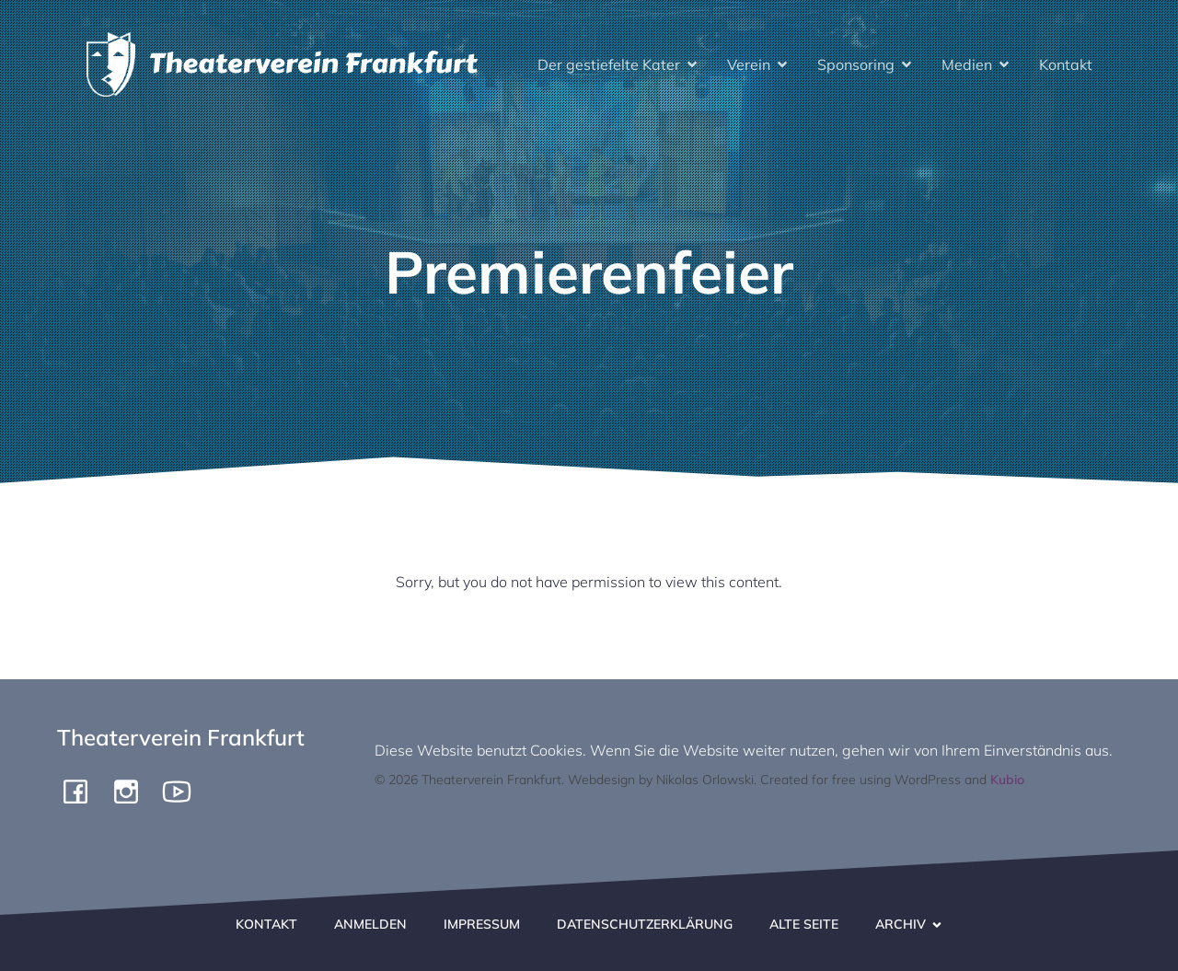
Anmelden (370, 924)
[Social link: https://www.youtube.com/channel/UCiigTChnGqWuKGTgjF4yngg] (183, 790)
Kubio (1007, 779)
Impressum (482, 924)
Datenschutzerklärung (645, 924)
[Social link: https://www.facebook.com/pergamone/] (82, 790)
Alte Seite (803, 924)
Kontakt (1065, 64)
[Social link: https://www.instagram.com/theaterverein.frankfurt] (133, 790)
